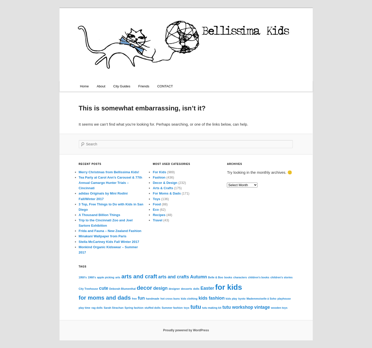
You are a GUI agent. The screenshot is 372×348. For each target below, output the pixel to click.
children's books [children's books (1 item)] (258, 277)
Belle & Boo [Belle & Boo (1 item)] (215, 277)
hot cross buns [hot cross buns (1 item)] (170, 298)
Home (84, 86)
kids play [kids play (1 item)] (231, 298)
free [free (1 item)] (134, 298)
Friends (143, 86)
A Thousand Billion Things (99, 215)
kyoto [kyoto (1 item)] (241, 298)
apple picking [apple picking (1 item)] (105, 277)
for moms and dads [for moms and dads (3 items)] (105, 298)
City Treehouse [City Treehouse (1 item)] (88, 288)
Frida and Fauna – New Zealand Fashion (110, 231)
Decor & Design (165, 183)
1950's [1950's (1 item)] (83, 277)
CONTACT (165, 86)
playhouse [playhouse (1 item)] (284, 298)
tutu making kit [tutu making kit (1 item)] (211, 307)
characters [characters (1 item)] (240, 277)
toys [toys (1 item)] (186, 307)
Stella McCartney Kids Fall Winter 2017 (109, 242)
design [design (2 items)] (160, 288)
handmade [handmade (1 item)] (152, 298)
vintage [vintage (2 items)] (262, 307)
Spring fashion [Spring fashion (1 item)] (134, 307)
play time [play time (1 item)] (84, 307)
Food (157, 204)
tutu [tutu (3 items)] (195, 307)
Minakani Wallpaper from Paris (103, 236)
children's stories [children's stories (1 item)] (281, 277)
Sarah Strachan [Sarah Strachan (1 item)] (113, 307)
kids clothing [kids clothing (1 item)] (189, 298)
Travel (157, 220)
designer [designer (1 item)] (174, 288)
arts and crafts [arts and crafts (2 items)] (173, 276)
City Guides (121, 86)
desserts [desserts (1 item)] (186, 288)
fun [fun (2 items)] (141, 298)
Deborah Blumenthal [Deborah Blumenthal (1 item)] (122, 288)
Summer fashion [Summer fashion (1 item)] (172, 307)
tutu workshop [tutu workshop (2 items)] (237, 307)
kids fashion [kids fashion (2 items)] (212, 298)
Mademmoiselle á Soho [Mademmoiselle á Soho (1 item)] (261, 298)
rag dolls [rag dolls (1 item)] (97, 307)
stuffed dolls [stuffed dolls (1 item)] (153, 307)
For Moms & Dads (167, 193)
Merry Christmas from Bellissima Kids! (109, 172)
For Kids (159, 172)
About (101, 86)
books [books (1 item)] (228, 277)
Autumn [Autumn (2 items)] (198, 276)
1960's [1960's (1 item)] (92, 277)
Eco (156, 209)
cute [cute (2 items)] (103, 288)
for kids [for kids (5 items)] (228, 287)
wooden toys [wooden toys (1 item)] (279, 307)
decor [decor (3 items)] (144, 288)
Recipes (159, 215)
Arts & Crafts (163, 188)
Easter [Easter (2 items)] (207, 288)
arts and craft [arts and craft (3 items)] (139, 276)
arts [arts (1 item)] (117, 277)
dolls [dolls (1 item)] (196, 288)
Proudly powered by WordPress (186, 330)
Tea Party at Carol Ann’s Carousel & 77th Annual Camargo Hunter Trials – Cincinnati (110, 183)
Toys (156, 199)
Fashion (159, 177)
